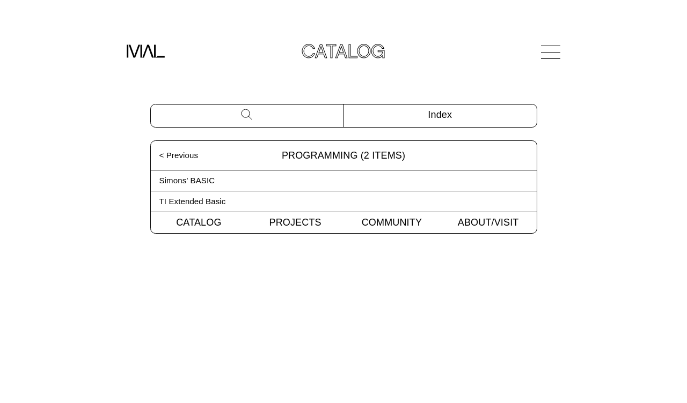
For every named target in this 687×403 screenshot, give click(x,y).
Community (392, 222)
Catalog (198, 222)
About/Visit (488, 222)
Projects (295, 222)
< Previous (179, 155)
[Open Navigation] (550, 52)
